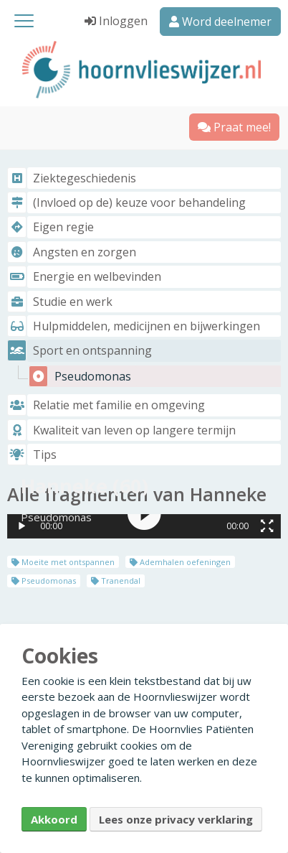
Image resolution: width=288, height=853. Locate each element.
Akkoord (54, 819)
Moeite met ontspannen (63, 561)
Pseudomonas (43, 580)
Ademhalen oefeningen (180, 561)
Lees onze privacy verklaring (176, 819)
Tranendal (115, 580)
